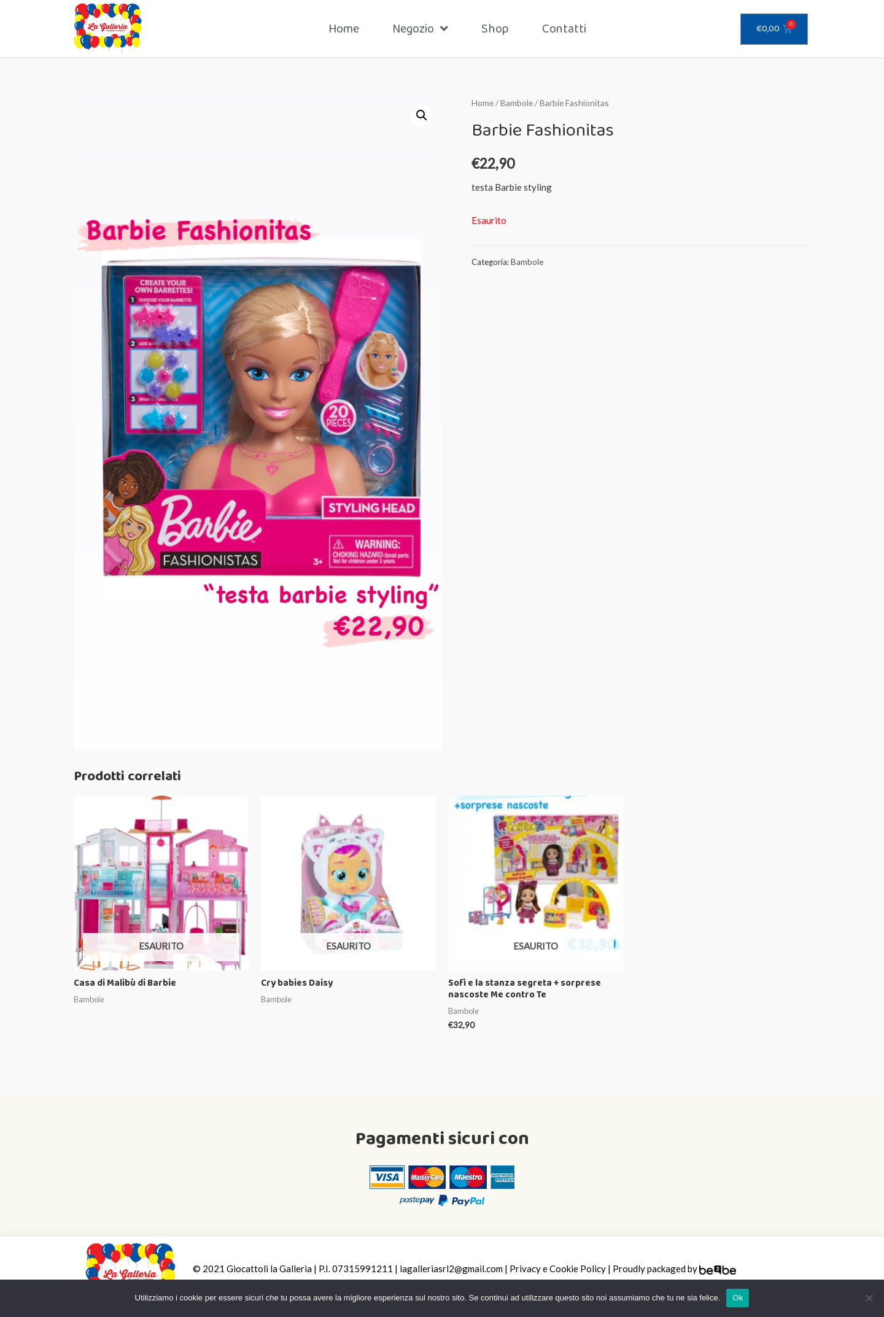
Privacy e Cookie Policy (558, 1268)
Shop (495, 29)
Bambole (516, 103)
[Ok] (869, 1298)
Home (343, 29)
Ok (737, 1297)
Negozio (420, 29)
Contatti (564, 29)
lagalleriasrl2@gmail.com (451, 1268)
